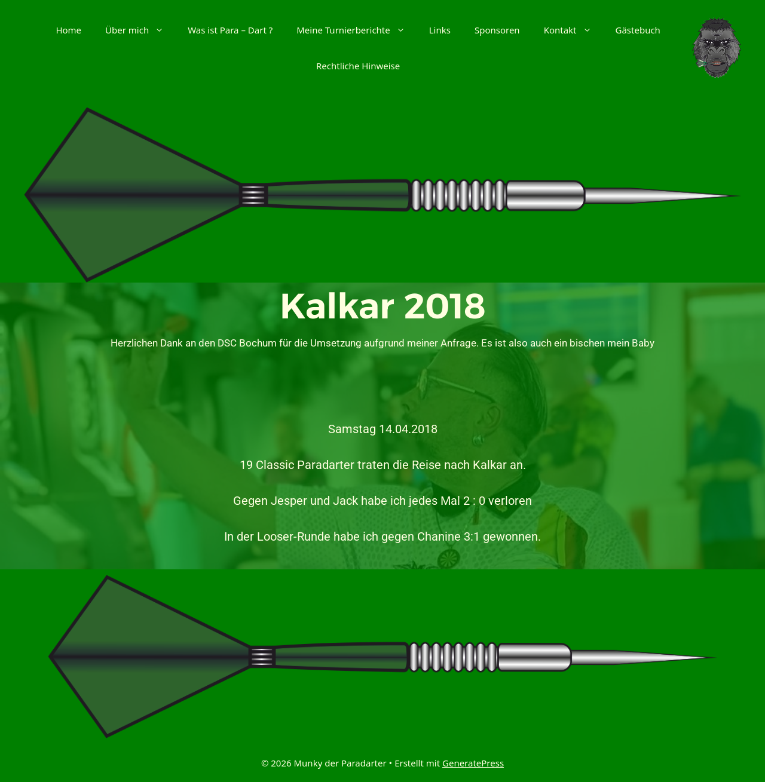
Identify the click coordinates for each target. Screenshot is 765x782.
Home (68, 30)
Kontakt (574, 30)
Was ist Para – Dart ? (230, 30)
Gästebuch (638, 30)
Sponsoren (497, 30)
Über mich (140, 30)
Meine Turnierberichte (356, 30)
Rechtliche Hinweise (358, 66)
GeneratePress (473, 763)
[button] (162, 30)
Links (440, 30)
